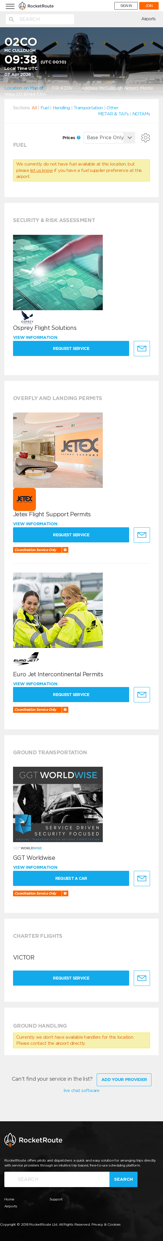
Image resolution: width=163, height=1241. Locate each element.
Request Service (73, 348)
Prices (71, 137)
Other (112, 107)
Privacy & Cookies (106, 1223)
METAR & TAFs (113, 114)
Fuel (45, 107)
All (34, 107)
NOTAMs (141, 114)
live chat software (81, 1089)
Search (123, 1178)
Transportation (88, 107)
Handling (61, 107)
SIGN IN (126, 6)
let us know (41, 170)
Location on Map (23, 88)
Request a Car (73, 878)
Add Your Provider (124, 1078)
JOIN (149, 6)
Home (9, 1198)
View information (35, 337)
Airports (148, 19)
